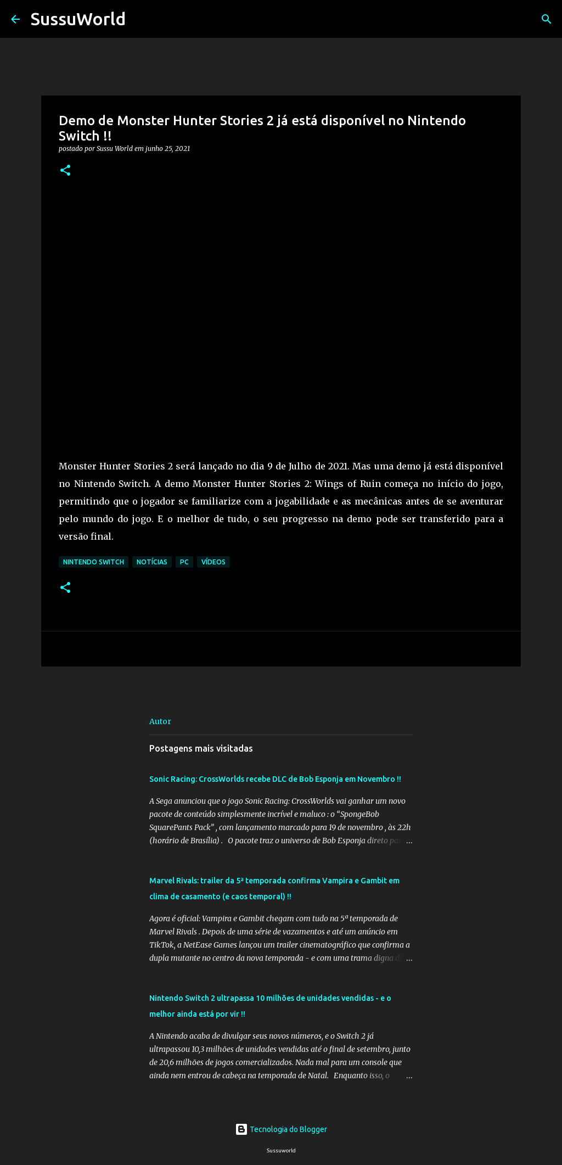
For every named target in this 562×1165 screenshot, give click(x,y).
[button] (65, 171)
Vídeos (213, 561)
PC (184, 561)
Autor (160, 721)
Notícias (152, 561)
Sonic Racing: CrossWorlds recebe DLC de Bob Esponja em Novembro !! (275, 779)
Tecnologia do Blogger (281, 1129)
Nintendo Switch (93, 561)
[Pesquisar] (141, 19)
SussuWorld (78, 19)
